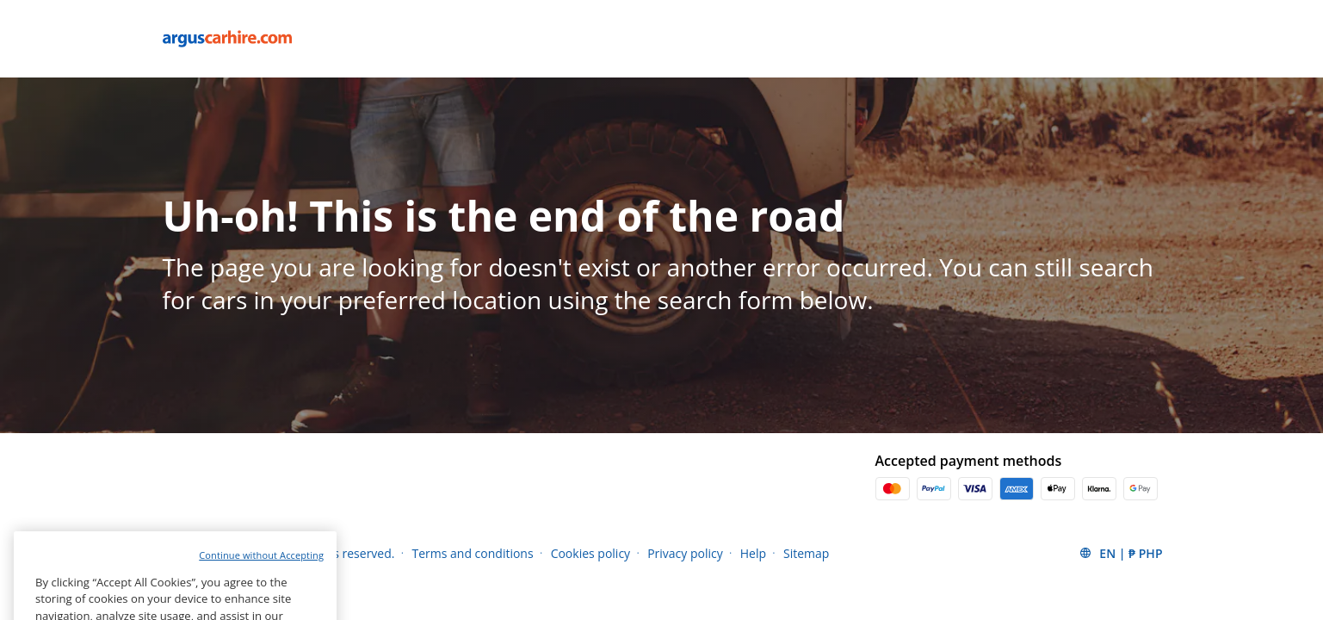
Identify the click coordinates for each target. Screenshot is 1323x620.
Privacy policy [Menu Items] (685, 553)
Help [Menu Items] (753, 553)
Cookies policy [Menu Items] (591, 553)
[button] (1120, 552)
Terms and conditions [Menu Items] (472, 553)
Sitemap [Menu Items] (806, 553)
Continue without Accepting (261, 568)
